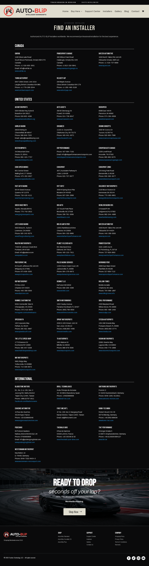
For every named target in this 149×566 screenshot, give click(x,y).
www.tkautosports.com (65, 351)
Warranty (117, 545)
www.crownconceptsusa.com (110, 138)
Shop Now (73, 512)
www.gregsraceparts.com (24, 214)
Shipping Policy (119, 536)
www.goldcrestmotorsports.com (111, 198)
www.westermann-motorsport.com (28, 461)
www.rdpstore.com (22, 293)
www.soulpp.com (105, 312)
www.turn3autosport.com (24, 90)
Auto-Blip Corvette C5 (64, 539)
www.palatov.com (21, 255)
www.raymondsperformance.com (111, 274)
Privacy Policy (119, 539)
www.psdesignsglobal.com (25, 442)
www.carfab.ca (20, 71)
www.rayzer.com (104, 65)
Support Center (92, 11)
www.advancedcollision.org (25, 119)
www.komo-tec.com (106, 420)
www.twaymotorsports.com (25, 370)
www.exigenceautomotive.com (26, 420)
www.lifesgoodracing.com (24, 236)
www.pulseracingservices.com (68, 274)
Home (65, 11)
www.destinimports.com (24, 160)
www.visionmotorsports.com (109, 351)
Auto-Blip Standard (63, 536)
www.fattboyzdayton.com (66, 198)
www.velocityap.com (64, 90)
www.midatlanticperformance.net (69, 236)
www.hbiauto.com (63, 217)
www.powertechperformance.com (111, 255)
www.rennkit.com (63, 291)
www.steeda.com (105, 331)
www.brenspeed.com (106, 119)
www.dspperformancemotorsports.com (71, 157)
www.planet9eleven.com (66, 255)
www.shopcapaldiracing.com (25, 141)
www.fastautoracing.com (24, 198)
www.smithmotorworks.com (67, 312)
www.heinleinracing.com (107, 217)
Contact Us (89, 545)
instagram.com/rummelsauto (25, 312)
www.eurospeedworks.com (25, 179)
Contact (135, 11)
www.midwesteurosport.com (109, 179)
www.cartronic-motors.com (109, 399)
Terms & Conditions (121, 542)
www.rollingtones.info (107, 293)
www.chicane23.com (64, 138)
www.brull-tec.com (63, 399)
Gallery (118, 11)
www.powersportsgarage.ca (67, 68)
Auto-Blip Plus (62, 542)
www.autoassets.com (65, 119)
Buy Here (75, 11)
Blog (126, 11)
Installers (107, 11)
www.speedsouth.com (23, 331)
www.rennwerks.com (64, 331)
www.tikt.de (103, 439)
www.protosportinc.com (24, 274)
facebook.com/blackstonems (26, 401)
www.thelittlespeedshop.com (26, 351)
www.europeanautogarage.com (110, 160)
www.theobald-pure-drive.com (68, 439)
